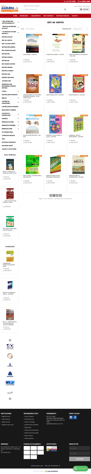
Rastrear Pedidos (62, 16)
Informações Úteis (31, 414)
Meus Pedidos (78, 6)
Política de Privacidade (31, 433)
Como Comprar (29, 416)
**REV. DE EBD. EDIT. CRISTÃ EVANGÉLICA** (8, 22)
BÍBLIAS (4, 98)
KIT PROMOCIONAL (7, 132)
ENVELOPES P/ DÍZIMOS (9, 110)
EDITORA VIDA (6, 74)
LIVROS (4, 91)
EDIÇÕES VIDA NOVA (8, 77)
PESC (3, 139)
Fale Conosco (86, 6)
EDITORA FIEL (6, 54)
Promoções (24, 16)
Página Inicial (6, 416)
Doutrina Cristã (7, 145)
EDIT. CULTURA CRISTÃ (8, 43)
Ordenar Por (66, 29)
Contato (75, 16)
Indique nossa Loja (7, 424)
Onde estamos (29, 438)
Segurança (28, 427)
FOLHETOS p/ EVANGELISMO (6, 114)
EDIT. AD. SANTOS (7, 40)
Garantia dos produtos (31, 424)
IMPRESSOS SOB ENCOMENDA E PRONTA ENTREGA (9, 86)
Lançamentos (36, 16)
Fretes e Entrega (30, 422)
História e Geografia (9, 142)
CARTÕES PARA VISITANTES (10, 106)
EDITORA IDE (5, 60)
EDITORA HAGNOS (7, 57)
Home (15, 16)
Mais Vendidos (48, 16)
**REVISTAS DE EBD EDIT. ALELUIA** (9, 27)
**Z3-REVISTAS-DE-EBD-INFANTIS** (9, 32)
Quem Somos (29, 435)
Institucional (6, 414)
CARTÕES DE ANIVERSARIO (6, 102)
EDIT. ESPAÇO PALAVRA (9, 50)
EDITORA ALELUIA (7, 37)
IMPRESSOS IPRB (7, 129)
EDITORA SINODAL (7, 67)
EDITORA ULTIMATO (7, 71)
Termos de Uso (29, 419)
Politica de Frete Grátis (31, 430)
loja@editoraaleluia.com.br (54, 424)
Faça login (36, 6)
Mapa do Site (6, 422)
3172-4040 (70, 1)
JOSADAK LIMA (6, 81)
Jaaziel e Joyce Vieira (9, 149)
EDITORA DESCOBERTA (8, 47)
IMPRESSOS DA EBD (8, 122)
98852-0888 (85, 1)
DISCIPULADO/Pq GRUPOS (10, 94)
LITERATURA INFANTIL (8, 135)
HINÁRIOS (5, 118)
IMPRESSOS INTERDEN (8, 125)
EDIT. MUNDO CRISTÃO (8, 64)
